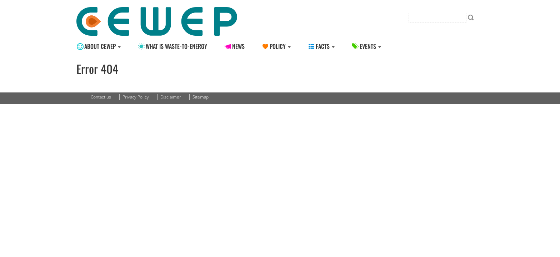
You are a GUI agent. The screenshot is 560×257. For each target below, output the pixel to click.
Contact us (101, 97)
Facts (325, 46)
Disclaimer (170, 97)
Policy (280, 46)
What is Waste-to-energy (176, 46)
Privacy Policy (135, 97)
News (238, 46)
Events (370, 46)
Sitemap (200, 97)
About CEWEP (102, 46)
